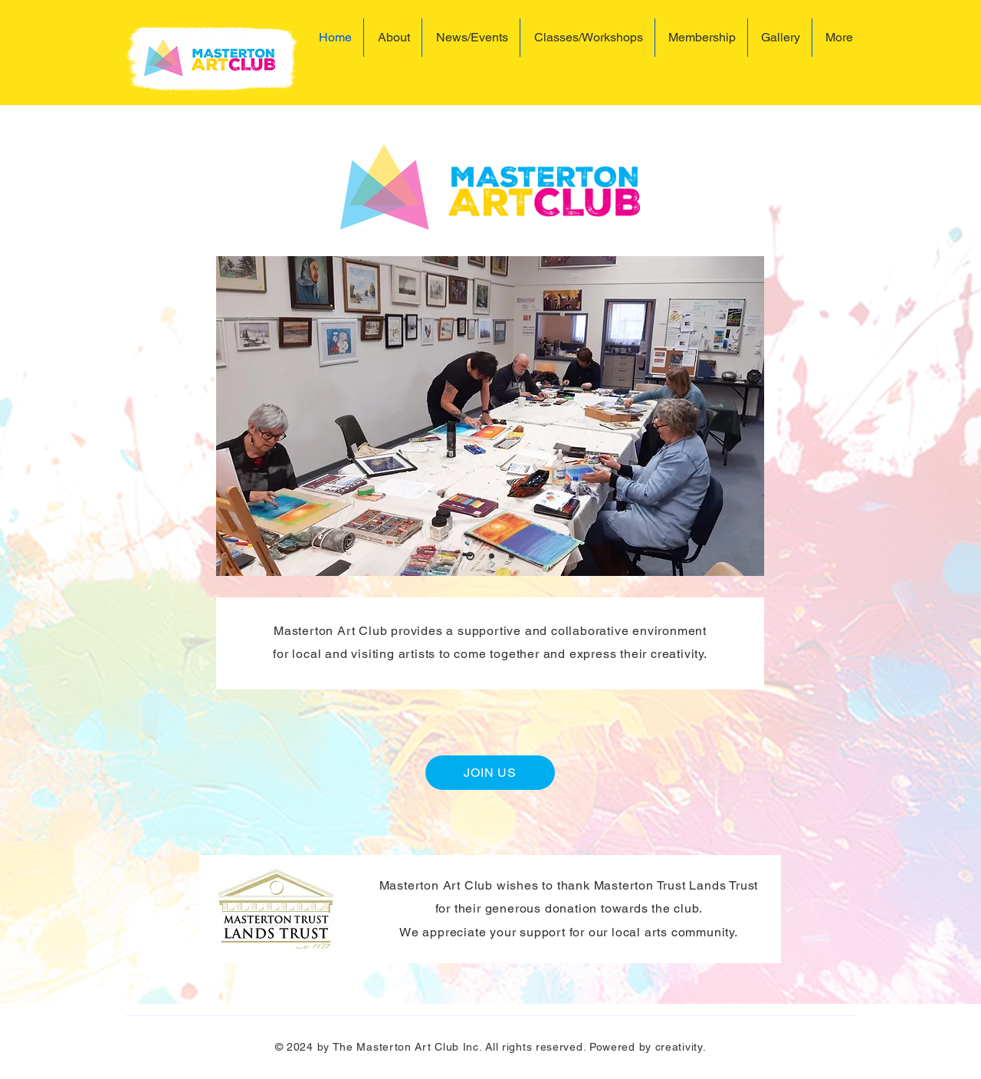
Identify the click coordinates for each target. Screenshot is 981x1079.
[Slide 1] (470, 556)
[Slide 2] (491, 556)
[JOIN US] (490, 772)
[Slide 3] (511, 556)
